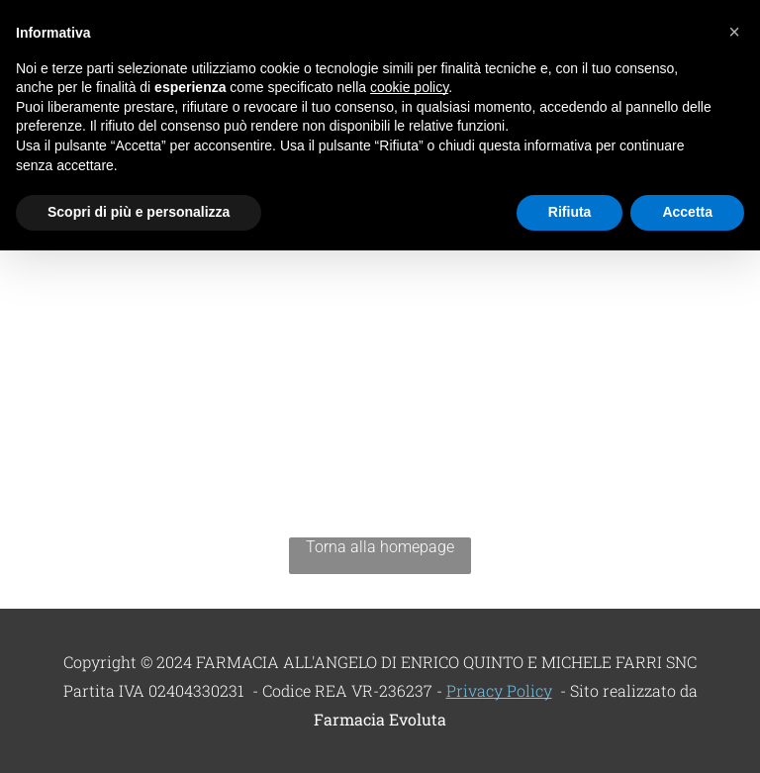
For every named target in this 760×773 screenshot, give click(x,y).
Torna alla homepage (380, 546)
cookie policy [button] (409, 87)
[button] (734, 32)
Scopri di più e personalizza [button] (139, 212)
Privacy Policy (499, 690)
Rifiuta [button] (570, 212)
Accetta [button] (687, 212)
